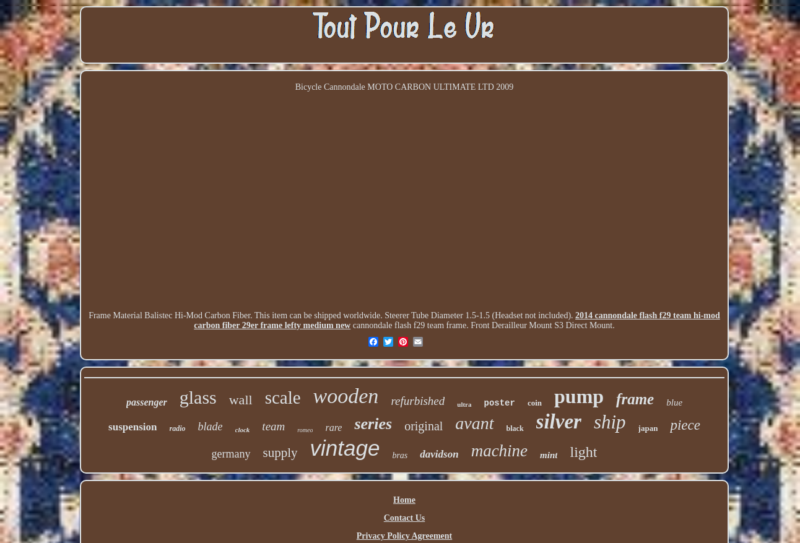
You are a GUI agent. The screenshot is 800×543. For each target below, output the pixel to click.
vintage (345, 448)
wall (241, 399)
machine (499, 450)
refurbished (418, 400)
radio (178, 428)
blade (210, 426)
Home (404, 500)
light (583, 452)
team (273, 426)
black (515, 428)
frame (635, 399)
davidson (439, 454)
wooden (346, 395)
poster (499, 403)
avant (474, 423)
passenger (146, 402)
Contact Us (404, 518)
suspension (132, 427)
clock (242, 429)
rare (333, 427)
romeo (305, 430)
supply (280, 452)
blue (674, 402)
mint (548, 455)
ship (610, 422)
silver (558, 422)
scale (283, 397)
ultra (464, 404)
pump (579, 396)
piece (685, 425)
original (423, 426)
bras (399, 455)
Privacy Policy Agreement (404, 536)
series (373, 424)
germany (231, 454)
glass (198, 397)
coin (535, 402)
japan (648, 428)
